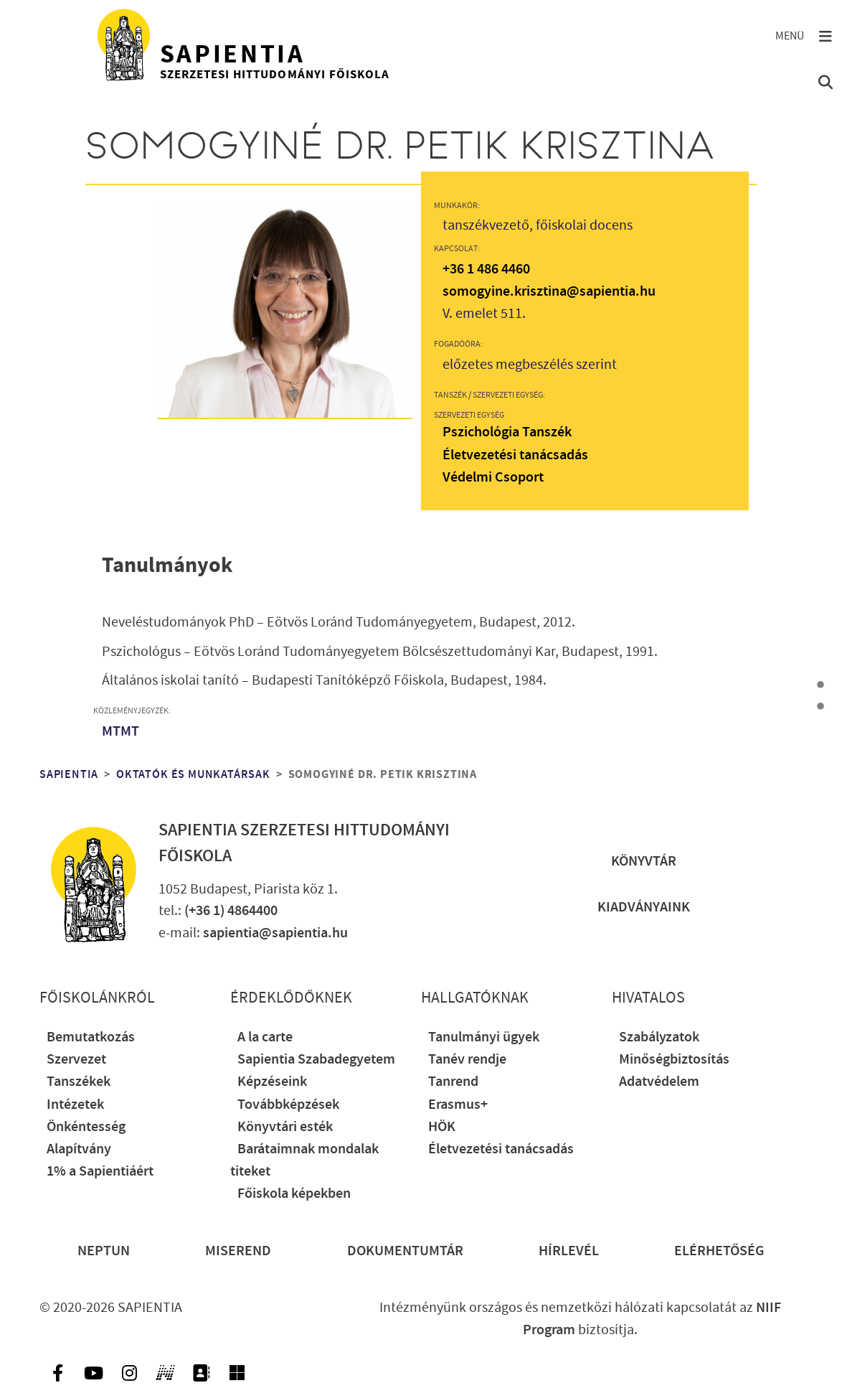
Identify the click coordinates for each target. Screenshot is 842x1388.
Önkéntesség (86, 1127)
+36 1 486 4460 (486, 269)
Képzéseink (272, 1082)
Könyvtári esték (285, 1127)
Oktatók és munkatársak (193, 774)
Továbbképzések (288, 1105)
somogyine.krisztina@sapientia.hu (549, 291)
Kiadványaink (643, 907)
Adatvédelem (659, 1082)
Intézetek (75, 1105)
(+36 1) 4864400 (231, 911)
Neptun (103, 1251)
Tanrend (453, 1082)
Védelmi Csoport (493, 477)
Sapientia (68, 774)
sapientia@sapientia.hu (275, 933)
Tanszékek (78, 1082)
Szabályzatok (659, 1037)
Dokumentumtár (405, 1251)
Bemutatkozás (91, 1037)
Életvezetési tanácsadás (515, 455)
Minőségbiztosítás (674, 1059)
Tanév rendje (467, 1059)
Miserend (238, 1251)
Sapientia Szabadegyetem (316, 1059)
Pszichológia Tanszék (507, 432)
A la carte (265, 1037)
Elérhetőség (719, 1251)
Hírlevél (569, 1251)
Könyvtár (643, 861)
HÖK (441, 1127)
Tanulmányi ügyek (483, 1037)
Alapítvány (79, 1149)
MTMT (120, 731)
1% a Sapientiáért (100, 1171)
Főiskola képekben (294, 1194)
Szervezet (76, 1059)
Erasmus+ (458, 1105)
